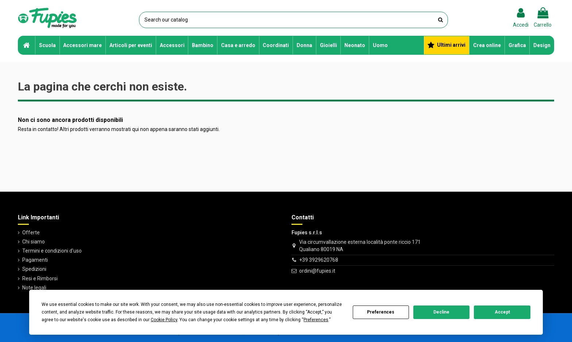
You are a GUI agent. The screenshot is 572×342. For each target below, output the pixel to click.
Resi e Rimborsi (40, 278)
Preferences (380, 312)
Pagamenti (35, 260)
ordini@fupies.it (317, 271)
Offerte (31, 232)
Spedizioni (34, 269)
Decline (441, 312)
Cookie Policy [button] (164, 319)
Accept (502, 312)
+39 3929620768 (318, 260)
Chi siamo (33, 242)
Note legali (34, 288)
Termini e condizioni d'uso (52, 251)
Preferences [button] (316, 319)
